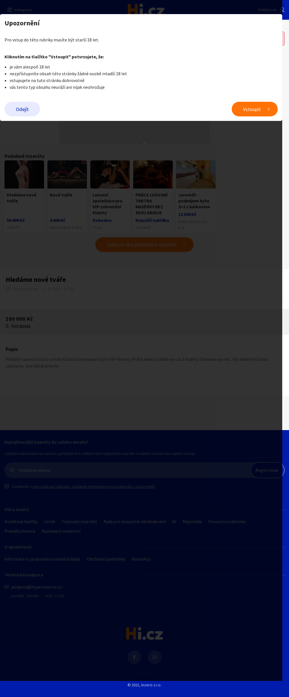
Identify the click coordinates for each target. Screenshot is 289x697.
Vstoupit (259, 109)
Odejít (22, 109)
